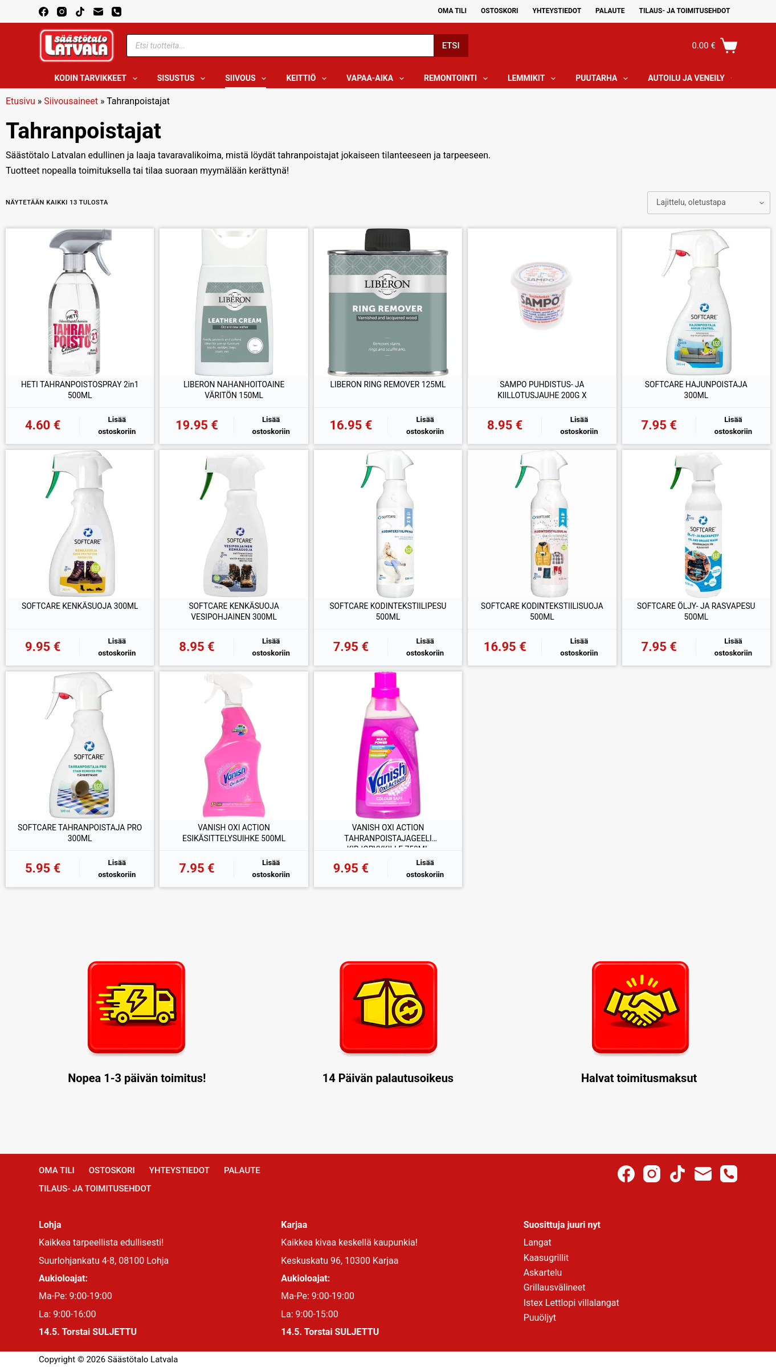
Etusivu (20, 101)
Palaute (610, 11)
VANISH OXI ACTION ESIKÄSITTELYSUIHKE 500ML (234, 842)
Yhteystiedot (557, 11)
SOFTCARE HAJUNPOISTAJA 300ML (695, 391)
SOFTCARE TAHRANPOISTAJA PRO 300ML (80, 842)
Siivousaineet (71, 101)
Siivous (248, 78)
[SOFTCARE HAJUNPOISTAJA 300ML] (696, 302)
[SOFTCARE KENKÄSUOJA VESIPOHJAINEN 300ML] (234, 527)
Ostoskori (499, 11)
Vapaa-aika (377, 78)
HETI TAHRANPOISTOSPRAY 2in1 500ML (80, 391)
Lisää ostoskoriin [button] (117, 427)
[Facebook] (43, 12)
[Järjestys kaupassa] (708, 202)
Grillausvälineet (555, 1287)
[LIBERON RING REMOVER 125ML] (388, 302)
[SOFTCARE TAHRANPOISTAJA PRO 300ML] (80, 752)
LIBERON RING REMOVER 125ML (388, 391)
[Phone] (116, 12)
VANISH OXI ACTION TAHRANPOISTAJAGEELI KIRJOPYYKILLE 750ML (388, 842)
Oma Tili (452, 11)
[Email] (98, 12)
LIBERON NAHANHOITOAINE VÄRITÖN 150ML (234, 391)
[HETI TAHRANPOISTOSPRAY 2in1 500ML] (80, 302)
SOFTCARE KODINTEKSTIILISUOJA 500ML (542, 616)
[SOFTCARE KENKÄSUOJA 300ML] (80, 527)
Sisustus (183, 78)
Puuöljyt (540, 1317)
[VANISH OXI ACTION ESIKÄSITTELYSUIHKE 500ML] (234, 752)
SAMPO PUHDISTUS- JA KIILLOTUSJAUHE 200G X (542, 391)
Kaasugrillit (546, 1257)
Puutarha (603, 78)
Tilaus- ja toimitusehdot (684, 11)
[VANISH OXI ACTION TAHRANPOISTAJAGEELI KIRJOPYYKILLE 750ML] (388, 752)
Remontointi (458, 78)
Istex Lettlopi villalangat (571, 1302)
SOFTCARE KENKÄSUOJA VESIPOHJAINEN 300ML (234, 616)
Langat (538, 1242)
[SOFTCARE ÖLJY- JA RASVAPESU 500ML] (696, 527)
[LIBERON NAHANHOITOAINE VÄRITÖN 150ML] (234, 302)
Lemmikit (534, 78)
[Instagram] (62, 12)
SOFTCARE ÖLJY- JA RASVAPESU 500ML (696, 616)
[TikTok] (80, 12)
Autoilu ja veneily (694, 78)
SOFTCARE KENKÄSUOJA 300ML (79, 616)
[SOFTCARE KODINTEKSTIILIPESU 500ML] (388, 527)
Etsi (451, 45)
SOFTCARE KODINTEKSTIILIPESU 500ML (388, 616)
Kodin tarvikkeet (98, 78)
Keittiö (308, 78)
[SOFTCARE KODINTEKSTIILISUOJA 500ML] (542, 527)
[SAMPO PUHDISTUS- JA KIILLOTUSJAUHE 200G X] (542, 302)
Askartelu (543, 1272)
